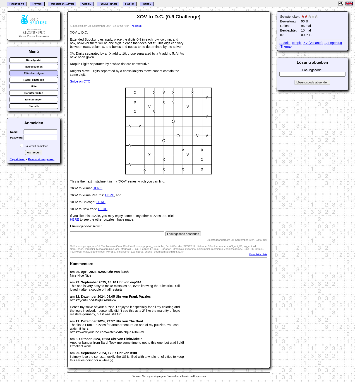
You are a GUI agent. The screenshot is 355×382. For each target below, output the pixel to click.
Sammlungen (108, 4)
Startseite (17, 4)
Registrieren (17, 159)
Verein (86, 4)
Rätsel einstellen (34, 79)
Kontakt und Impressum (194, 376)
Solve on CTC (80, 81)
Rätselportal (33, 60)
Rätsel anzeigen (33, 73)
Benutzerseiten (33, 93)
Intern (146, 4)
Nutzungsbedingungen (153, 376)
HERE (97, 188)
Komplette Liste (258, 254)
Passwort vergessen (41, 159)
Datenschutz (173, 376)
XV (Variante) (313, 43)
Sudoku (284, 43)
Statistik (34, 106)
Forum (129, 4)
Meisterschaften (62, 4)
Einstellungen (33, 99)
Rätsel (37, 4)
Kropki (297, 43)
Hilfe (33, 86)
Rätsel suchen (34, 66)
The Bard (135, 25)
